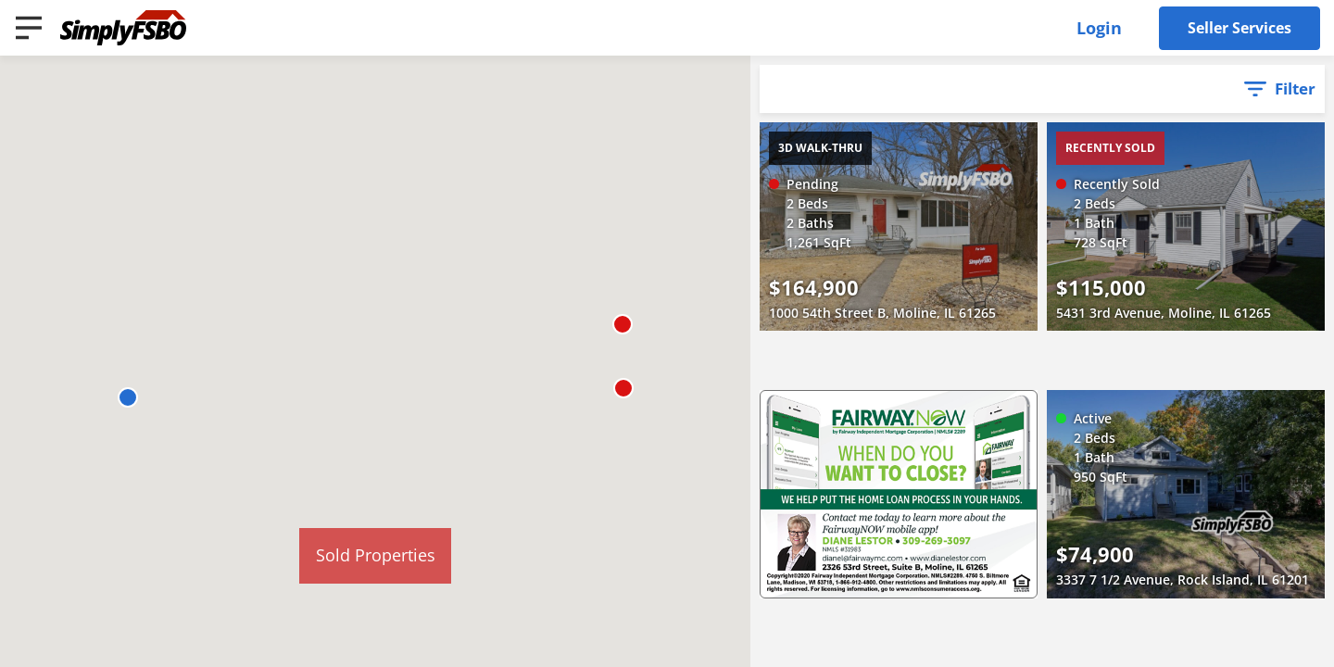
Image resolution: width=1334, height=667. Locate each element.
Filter (1295, 88)
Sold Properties (375, 555)
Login (1099, 27)
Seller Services (1239, 28)
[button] (128, 397)
